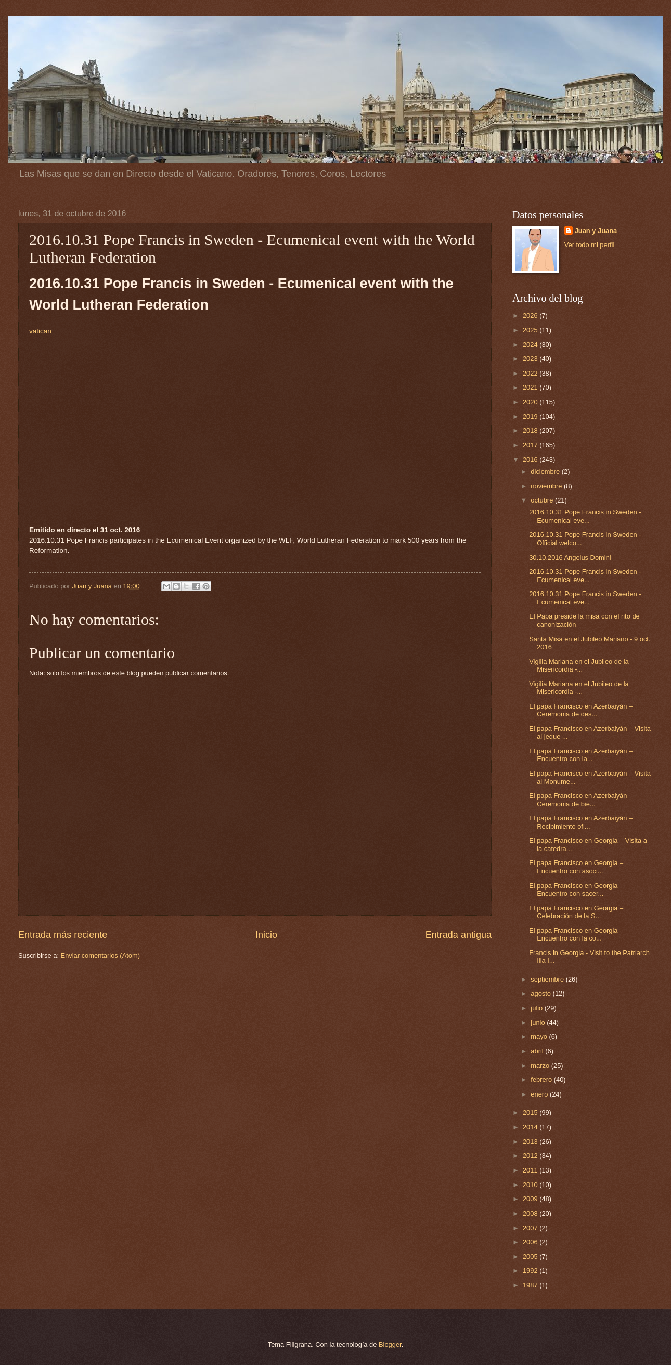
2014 (531, 1127)
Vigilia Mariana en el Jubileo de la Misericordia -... (579, 665)
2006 (531, 1242)
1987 (531, 1285)
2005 (531, 1256)
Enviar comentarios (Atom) (100, 955)
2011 (531, 1170)
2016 (531, 459)
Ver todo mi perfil (589, 245)
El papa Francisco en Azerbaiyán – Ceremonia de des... (581, 710)
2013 (531, 1141)
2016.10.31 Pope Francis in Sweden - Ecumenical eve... (585, 516)
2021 (531, 387)
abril (538, 1051)
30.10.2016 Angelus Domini (570, 557)
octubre (543, 500)
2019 (531, 416)
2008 (531, 1213)
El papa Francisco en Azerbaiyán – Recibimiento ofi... (581, 822)
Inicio (266, 935)
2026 (531, 315)
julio (537, 1008)
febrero (542, 1080)
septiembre (548, 979)
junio (539, 1022)
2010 (531, 1185)
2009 (531, 1199)
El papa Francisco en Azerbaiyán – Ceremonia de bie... (581, 799)
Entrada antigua (458, 935)
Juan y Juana (596, 231)
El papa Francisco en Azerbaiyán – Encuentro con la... (581, 755)
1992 (531, 1270)
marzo (541, 1066)
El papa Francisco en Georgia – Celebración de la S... (576, 912)
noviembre (547, 486)
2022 (531, 373)
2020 (531, 402)
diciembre (546, 471)
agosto (541, 993)
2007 (531, 1228)
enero (540, 1094)
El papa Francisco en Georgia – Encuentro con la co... (576, 934)
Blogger (390, 1344)
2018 (531, 430)
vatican (40, 331)
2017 (531, 445)
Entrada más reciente (62, 935)
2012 (531, 1156)
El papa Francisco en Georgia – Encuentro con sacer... (576, 889)
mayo (540, 1036)
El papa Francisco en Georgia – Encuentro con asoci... (576, 866)
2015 (531, 1112)
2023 (531, 359)
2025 (531, 330)
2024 (531, 345)
